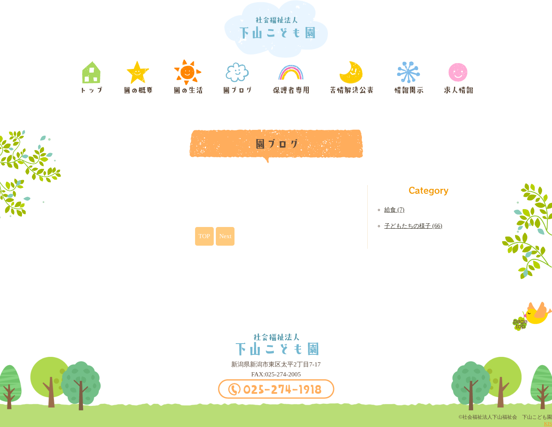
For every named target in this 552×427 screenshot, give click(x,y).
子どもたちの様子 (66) (413, 225)
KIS (548, 424)
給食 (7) (394, 209)
